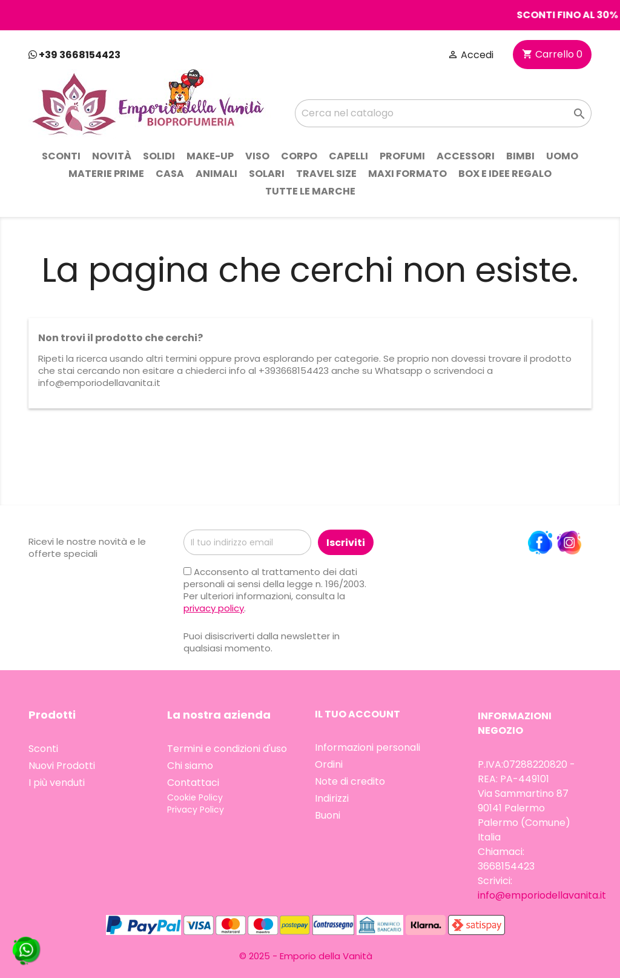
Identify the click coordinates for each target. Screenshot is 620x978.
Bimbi (520, 156)
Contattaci (193, 783)
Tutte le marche (310, 191)
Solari (267, 174)
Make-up (210, 156)
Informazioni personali (367, 747)
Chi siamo (190, 766)
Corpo (299, 156)
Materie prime (106, 174)
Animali (216, 174)
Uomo (562, 156)
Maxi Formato (407, 174)
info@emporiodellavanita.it (542, 895)
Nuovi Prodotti (61, 766)
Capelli (348, 156)
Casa (170, 174)
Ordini (329, 764)
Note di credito (350, 781)
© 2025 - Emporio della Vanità (305, 956)
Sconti (61, 156)
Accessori (466, 156)
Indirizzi (332, 798)
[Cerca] (443, 113)
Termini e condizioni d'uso (227, 749)
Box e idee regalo (505, 174)
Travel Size (326, 174)
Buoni (327, 815)
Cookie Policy (195, 797)
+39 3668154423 (74, 55)
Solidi (159, 156)
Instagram (569, 543)
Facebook (540, 543)
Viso (257, 156)
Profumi (402, 156)
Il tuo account (357, 714)
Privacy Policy (195, 809)
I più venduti (56, 783)
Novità (111, 156)
